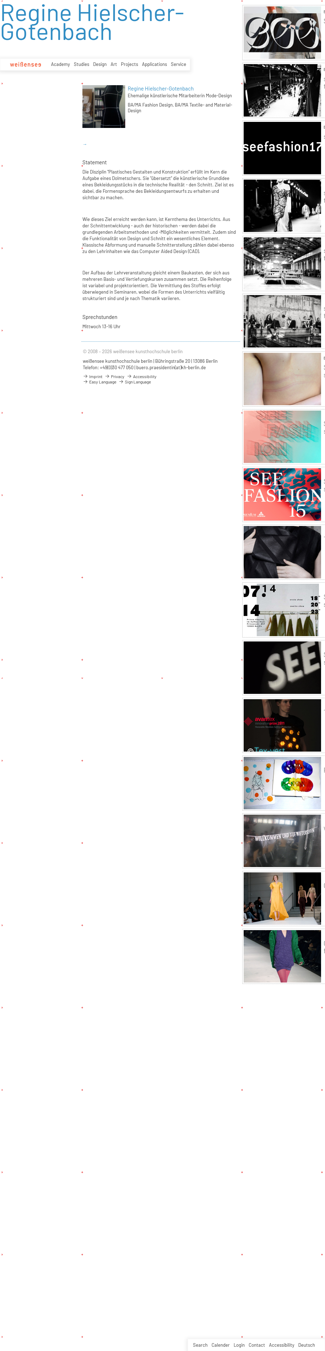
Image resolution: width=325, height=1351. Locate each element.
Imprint (92, 376)
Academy (60, 64)
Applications (154, 64)
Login (239, 1345)
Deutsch (306, 1345)
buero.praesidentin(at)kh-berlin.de (171, 367)
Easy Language (99, 381)
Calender (221, 1345)
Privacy (115, 376)
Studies (81, 64)
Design (100, 64)
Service (178, 64)
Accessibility (281, 1345)
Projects (129, 64)
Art (114, 64)
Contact (257, 1345)
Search (200, 1345)
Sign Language (134, 381)
